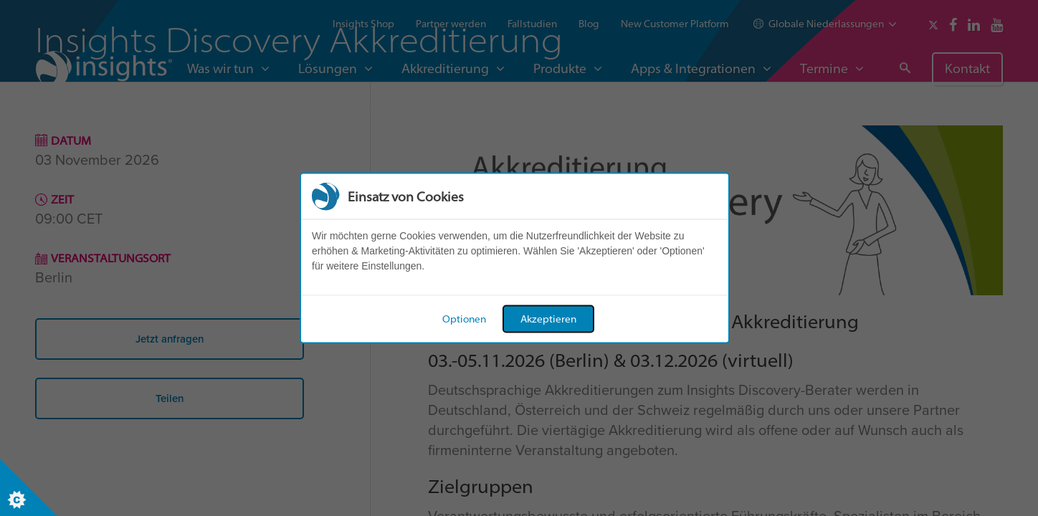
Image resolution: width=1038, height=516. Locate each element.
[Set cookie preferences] (28, 487)
